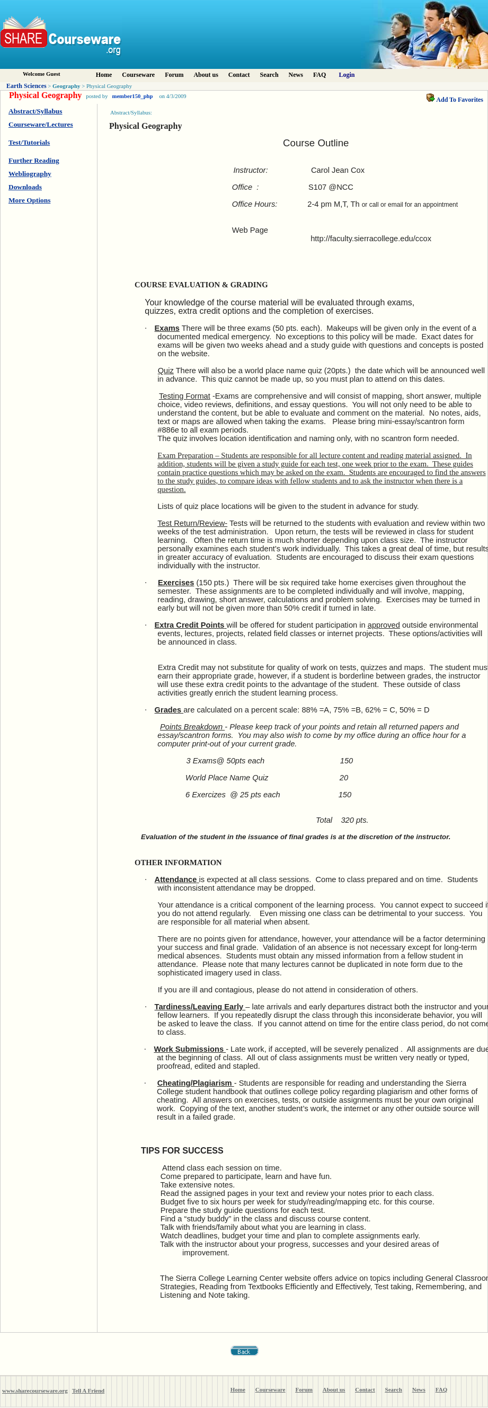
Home (104, 74)
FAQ (319, 74)
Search (269, 74)
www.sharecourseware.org (35, 1390)
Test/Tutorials (29, 142)
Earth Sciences (26, 86)
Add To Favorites (455, 99)
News (296, 74)
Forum (174, 74)
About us (205, 74)
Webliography (29, 174)
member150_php (132, 96)
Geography (66, 86)
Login (347, 74)
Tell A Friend (88, 1390)
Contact (239, 74)
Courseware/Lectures (40, 124)
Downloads (25, 187)
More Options (29, 200)
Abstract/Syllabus (35, 111)
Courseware (138, 74)
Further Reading (33, 160)
